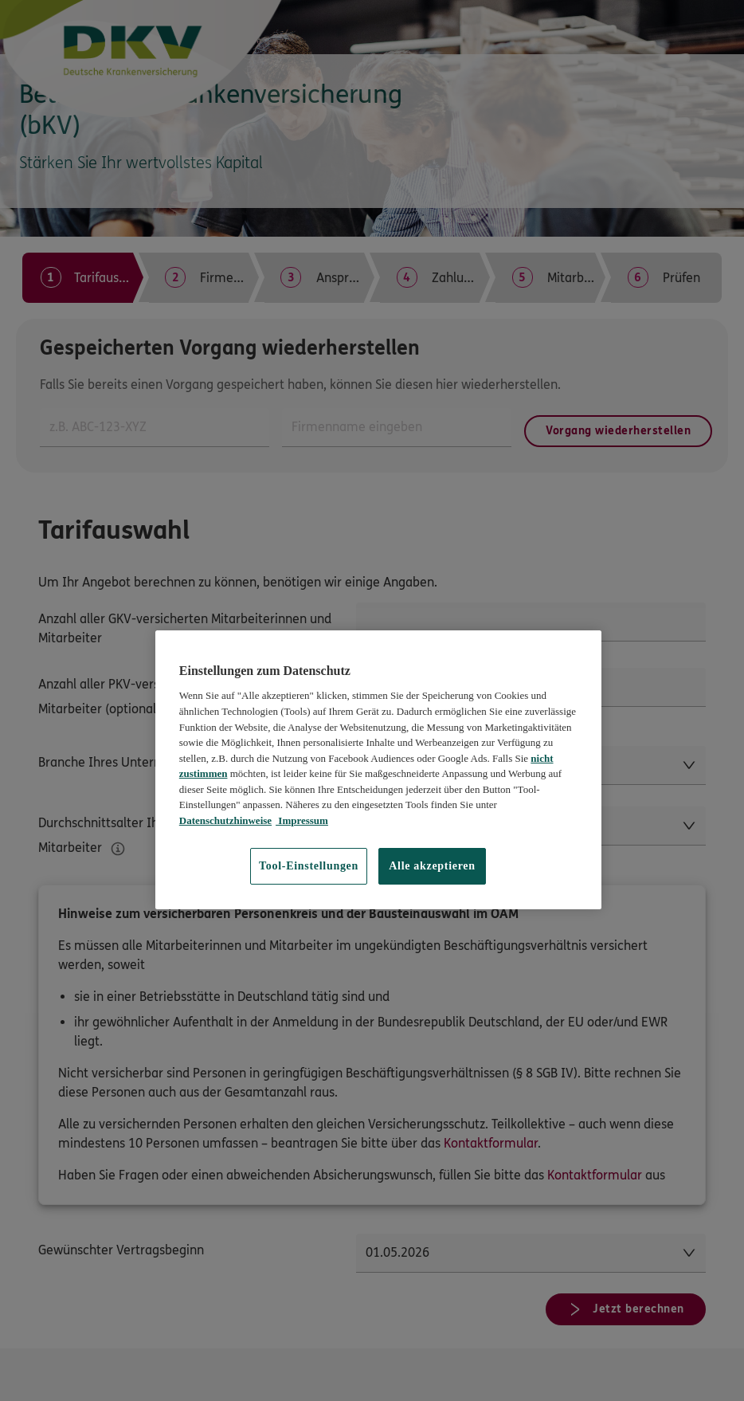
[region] (378, 769)
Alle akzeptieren (432, 866)
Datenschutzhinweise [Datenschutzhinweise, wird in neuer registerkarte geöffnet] (225, 820)
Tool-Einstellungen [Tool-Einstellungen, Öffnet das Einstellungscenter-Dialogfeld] (308, 866)
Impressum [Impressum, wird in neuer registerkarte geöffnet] (302, 820)
